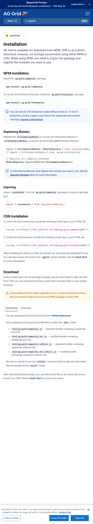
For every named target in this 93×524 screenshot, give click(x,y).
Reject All (80, 518)
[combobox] (15, 35)
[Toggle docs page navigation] (12, 21)
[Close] (88, 510)
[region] (46, 514)
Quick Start (81, 257)
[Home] (15, 13)
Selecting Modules (19, 175)
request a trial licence (31, 119)
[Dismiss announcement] (89, 4)
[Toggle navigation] (87, 13)
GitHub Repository (61, 315)
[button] (56, 21)
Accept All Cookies (59, 518)
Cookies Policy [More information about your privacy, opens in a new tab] (65, 512)
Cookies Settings (11, 518)
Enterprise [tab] (26, 308)
